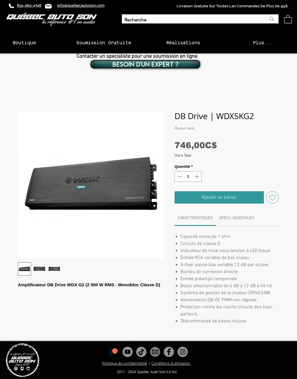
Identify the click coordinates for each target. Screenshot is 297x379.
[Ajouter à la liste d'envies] (272, 197)
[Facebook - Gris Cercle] (169, 352)
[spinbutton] (188, 177)
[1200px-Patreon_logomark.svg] (114, 352)
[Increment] (197, 177)
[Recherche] (190, 20)
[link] (195, 218)
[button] (288, 18)
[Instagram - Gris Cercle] (182, 352)
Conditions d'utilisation (171, 363)
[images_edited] (155, 352)
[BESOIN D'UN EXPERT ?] (145, 64)
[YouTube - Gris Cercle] (127, 352)
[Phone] (11, 6)
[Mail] (48, 6)
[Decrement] (178, 177)
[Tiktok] (141, 352)
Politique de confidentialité (124, 363)
